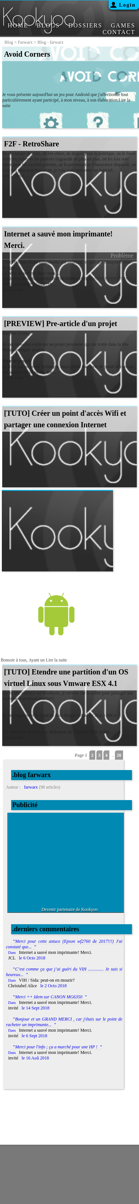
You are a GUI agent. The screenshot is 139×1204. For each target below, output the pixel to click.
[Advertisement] (72, 859)
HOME (18, 25)
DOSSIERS (85, 25)
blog (8, 42)
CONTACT (119, 32)
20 (119, 755)
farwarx (25, 42)
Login (127, 5)
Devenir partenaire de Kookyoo (70, 909)
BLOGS (48, 25)
